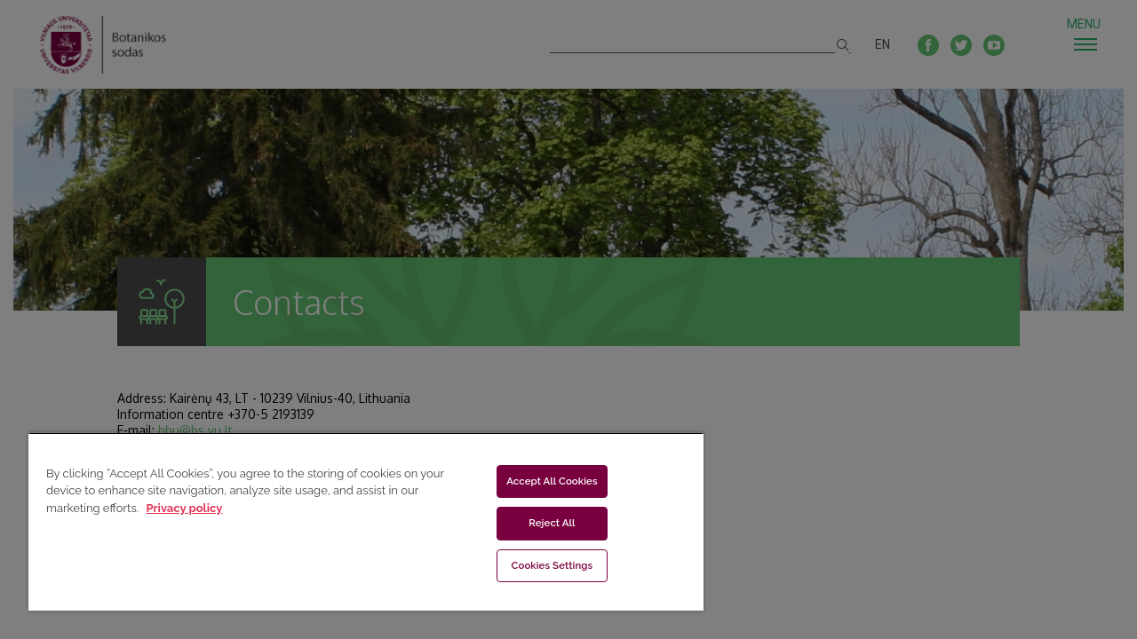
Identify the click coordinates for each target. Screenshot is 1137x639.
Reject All (541, 523)
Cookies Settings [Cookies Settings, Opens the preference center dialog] (541, 565)
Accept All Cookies (541, 481)
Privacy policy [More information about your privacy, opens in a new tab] (184, 508)
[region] (358, 521)
